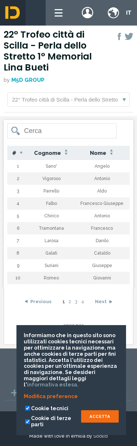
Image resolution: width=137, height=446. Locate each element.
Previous (41, 301)
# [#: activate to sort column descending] (18, 153)
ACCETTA (100, 416)
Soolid (100, 436)
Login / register (87, 13)
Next (101, 301)
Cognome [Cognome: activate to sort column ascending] (51, 152)
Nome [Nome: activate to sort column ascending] (102, 152)
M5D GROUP (28, 80)
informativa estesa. (53, 385)
